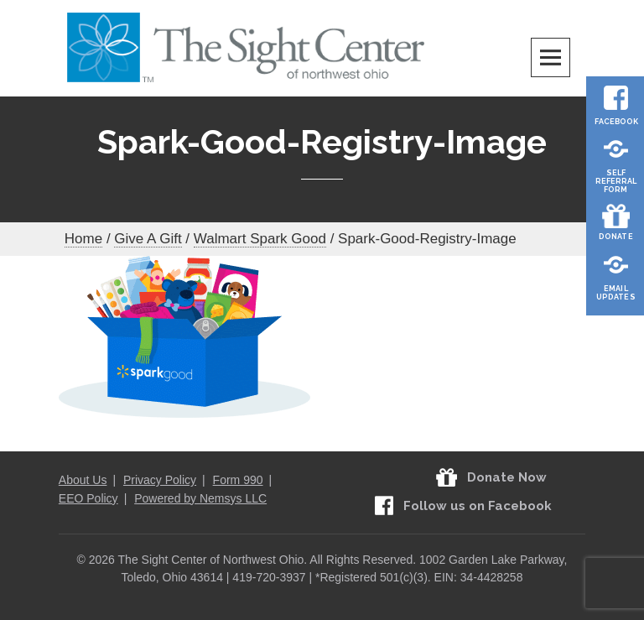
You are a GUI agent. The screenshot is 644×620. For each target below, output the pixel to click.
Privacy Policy (159, 480)
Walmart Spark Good (260, 239)
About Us (83, 480)
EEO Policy (88, 498)
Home (83, 239)
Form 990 (238, 480)
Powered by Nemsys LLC (200, 498)
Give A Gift (147, 239)
